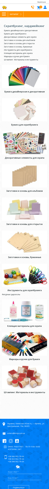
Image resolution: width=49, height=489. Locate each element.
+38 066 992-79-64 (16, 456)
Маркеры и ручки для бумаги (17, 56)
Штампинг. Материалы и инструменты (21, 59)
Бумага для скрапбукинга (15, 33)
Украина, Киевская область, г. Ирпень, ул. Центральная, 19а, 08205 (26, 424)
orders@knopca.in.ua (16, 433)
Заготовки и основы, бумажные (18, 46)
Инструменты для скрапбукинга (18, 50)
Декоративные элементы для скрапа (20, 37)
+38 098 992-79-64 (16, 461)
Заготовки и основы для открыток (19, 43)
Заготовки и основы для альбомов (19, 40)
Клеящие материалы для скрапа (18, 53)
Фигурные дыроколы (11, 294)
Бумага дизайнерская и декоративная (21, 30)
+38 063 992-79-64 (16, 459)
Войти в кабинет (44, 7)
